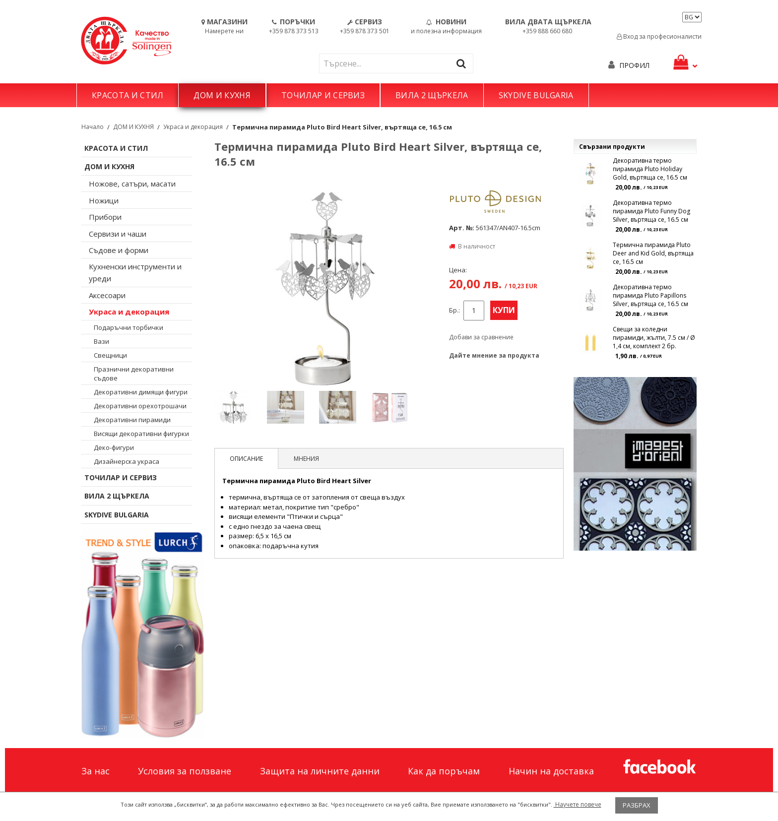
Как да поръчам (444, 771)
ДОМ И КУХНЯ (222, 95)
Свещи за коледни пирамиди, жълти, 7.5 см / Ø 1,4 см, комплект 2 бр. (654, 337)
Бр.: (454, 310)
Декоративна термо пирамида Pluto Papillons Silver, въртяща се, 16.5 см (650, 295)
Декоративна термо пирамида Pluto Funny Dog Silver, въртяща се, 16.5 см (651, 211)
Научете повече (577, 804)
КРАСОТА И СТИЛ (127, 95)
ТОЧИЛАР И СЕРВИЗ (323, 95)
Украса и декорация (193, 127)
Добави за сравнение (481, 337)
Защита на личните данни (320, 771)
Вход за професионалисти (659, 36)
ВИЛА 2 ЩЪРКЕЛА (431, 95)
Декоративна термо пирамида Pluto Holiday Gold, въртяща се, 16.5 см (650, 169)
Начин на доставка (551, 771)
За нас (95, 771)
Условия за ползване (184, 771)
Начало (92, 127)
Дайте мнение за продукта (494, 355)
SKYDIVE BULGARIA (536, 95)
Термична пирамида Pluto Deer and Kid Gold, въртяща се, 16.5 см (653, 253)
